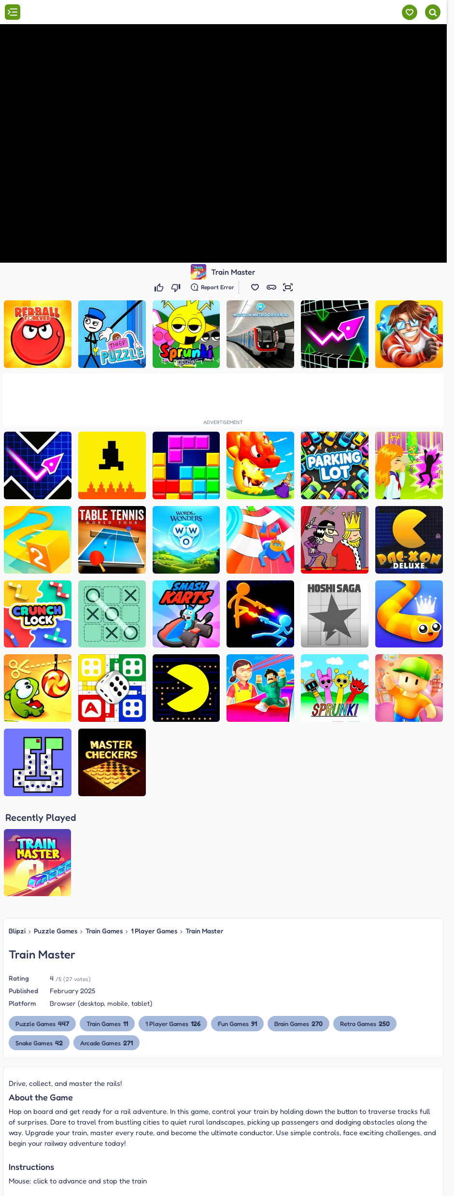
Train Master (204, 833)
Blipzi (17, 833)
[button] (255, 287)
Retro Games (366, 926)
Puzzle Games (55, 833)
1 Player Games (154, 833)
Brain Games (299, 926)
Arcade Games (106, 945)
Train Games (104, 833)
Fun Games (238, 926)
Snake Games (39, 945)
